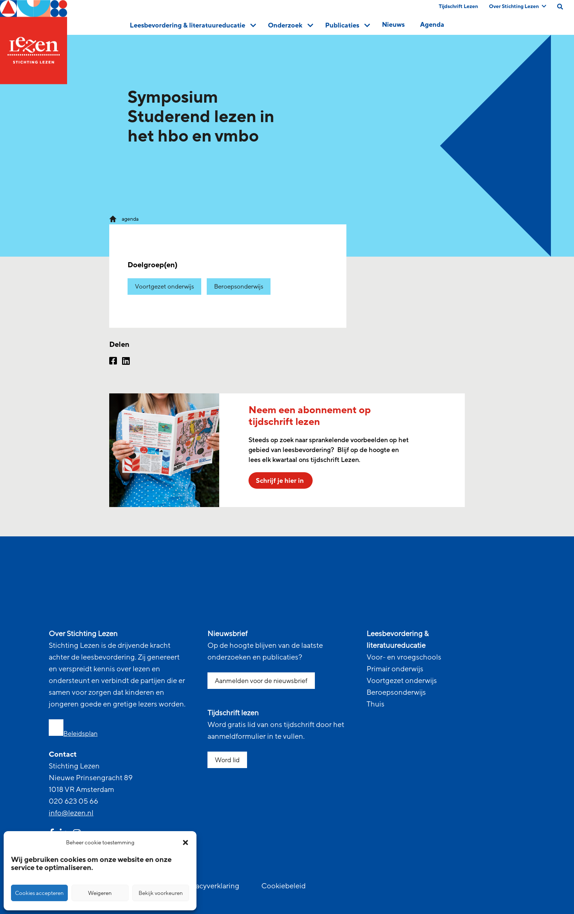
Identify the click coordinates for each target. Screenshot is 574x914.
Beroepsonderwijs (238, 286)
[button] (185, 842)
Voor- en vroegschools (404, 657)
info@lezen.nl (71, 813)
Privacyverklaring (211, 886)
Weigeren (100, 893)
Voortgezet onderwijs (164, 286)
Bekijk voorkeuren (161, 893)
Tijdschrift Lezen (458, 6)
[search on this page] (560, 6)
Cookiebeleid (283, 886)
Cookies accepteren (39, 893)
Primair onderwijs (395, 669)
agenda (130, 219)
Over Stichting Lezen (517, 6)
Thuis (375, 704)
